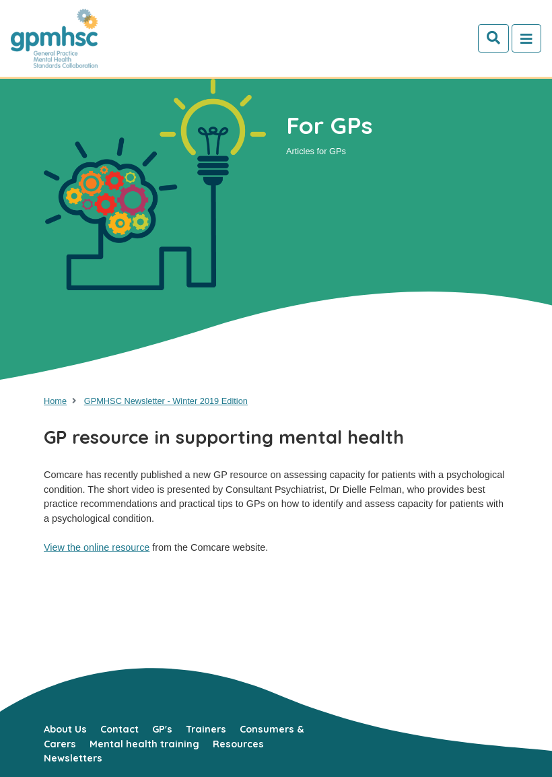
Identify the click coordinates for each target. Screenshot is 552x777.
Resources (238, 744)
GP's (162, 729)
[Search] (493, 38)
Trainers (206, 729)
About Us (65, 729)
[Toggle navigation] (526, 38)
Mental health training (144, 744)
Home (55, 401)
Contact (119, 729)
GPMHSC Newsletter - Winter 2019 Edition (166, 401)
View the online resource (96, 547)
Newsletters (73, 758)
